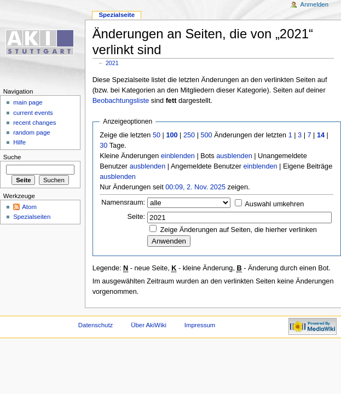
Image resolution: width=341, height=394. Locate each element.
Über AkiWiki (148, 325)
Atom (29, 207)
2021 (112, 63)
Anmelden (314, 4)
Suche (12, 157)
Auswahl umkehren (274, 204)
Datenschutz (95, 325)
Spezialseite (117, 14)
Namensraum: (123, 202)
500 (206, 135)
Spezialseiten (31, 216)
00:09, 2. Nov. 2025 (195, 187)
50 (156, 135)
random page (31, 132)
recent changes (34, 122)
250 (189, 135)
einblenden (178, 156)
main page (28, 102)
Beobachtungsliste (121, 101)
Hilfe (19, 142)
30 (103, 145)
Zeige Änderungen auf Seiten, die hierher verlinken (238, 230)
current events (33, 112)
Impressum (200, 325)
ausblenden (234, 156)
